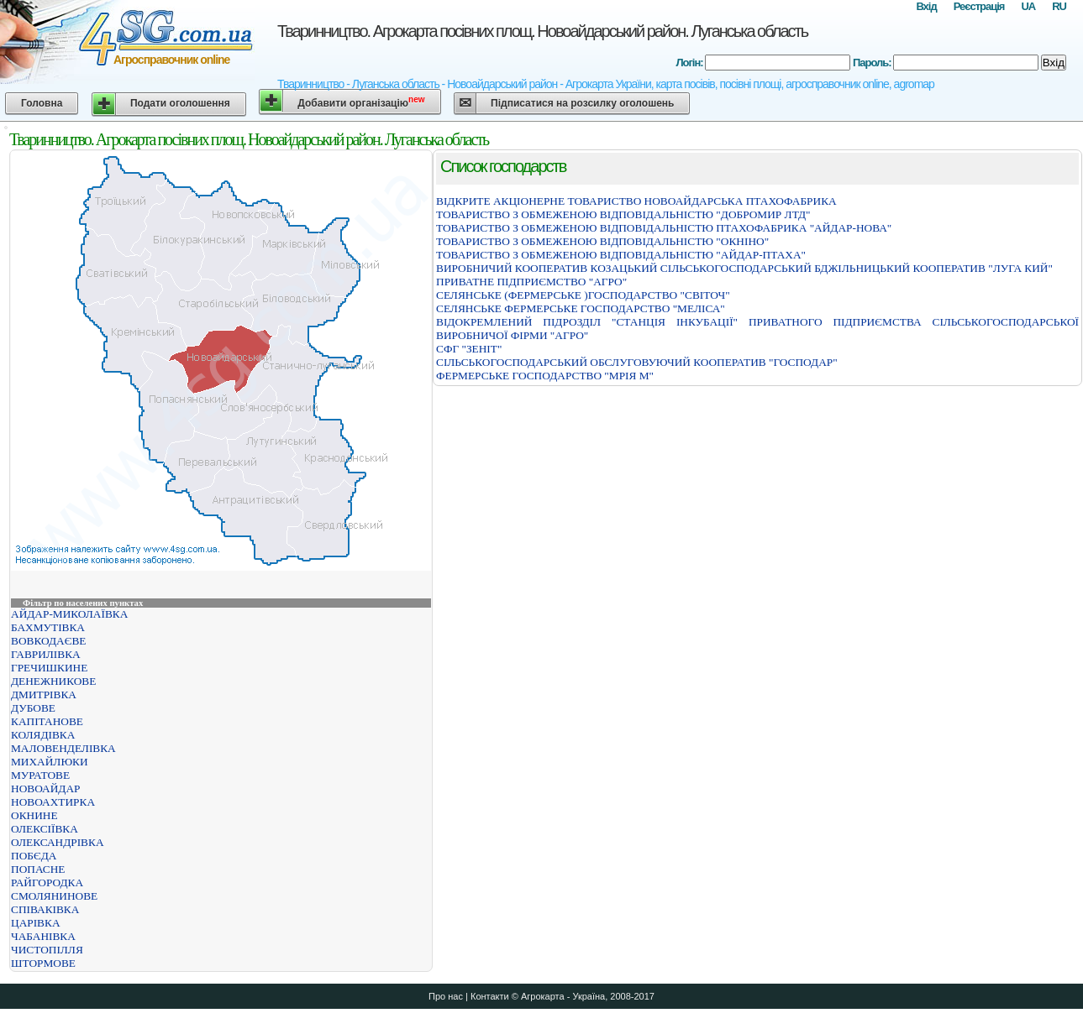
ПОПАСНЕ (38, 869)
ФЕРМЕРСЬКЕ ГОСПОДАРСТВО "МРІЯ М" (545, 375)
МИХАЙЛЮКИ (49, 761)
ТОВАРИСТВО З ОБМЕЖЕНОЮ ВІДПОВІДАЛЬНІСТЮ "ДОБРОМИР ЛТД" (623, 214)
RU (1059, 6)
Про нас (445, 996)
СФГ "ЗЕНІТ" (469, 348)
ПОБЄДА (33, 855)
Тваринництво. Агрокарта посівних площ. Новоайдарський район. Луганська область (542, 31)
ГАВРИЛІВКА (46, 654)
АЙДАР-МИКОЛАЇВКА (69, 614)
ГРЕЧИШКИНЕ (49, 667)
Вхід (926, 6)
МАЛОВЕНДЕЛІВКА (63, 748)
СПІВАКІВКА (45, 909)
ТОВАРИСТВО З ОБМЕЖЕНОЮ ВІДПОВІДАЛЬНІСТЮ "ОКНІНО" (602, 241)
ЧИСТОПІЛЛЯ (47, 949)
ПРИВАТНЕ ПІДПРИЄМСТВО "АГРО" (531, 281)
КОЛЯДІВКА (43, 734)
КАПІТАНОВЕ (47, 721)
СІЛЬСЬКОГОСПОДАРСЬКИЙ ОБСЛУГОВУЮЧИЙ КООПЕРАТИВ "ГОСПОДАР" (637, 362)
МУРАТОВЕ (40, 775)
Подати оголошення (180, 103)
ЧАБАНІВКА (43, 936)
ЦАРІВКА (35, 922)
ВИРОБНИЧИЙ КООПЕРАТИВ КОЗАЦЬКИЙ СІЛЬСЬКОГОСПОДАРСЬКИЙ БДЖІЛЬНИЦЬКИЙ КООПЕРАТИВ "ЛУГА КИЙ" (744, 268)
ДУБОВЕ (33, 708)
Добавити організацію (360, 102)
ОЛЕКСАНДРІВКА (57, 842)
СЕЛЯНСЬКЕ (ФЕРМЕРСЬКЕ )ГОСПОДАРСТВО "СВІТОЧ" (583, 295)
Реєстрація (979, 6)
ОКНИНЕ (34, 815)
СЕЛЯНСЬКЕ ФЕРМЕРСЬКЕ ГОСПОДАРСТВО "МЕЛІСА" (580, 308)
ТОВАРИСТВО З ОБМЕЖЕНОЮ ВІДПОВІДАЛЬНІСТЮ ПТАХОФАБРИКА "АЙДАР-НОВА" (663, 228)
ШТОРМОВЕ (43, 963)
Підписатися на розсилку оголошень (582, 103)
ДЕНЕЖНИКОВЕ (53, 681)
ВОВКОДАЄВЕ (48, 640)
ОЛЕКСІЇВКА (44, 828)
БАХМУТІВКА (48, 627)
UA (1028, 6)
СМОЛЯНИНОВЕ (54, 896)
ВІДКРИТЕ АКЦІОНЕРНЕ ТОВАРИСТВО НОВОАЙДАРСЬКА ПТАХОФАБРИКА (636, 201)
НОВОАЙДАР (45, 788)
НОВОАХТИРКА (53, 802)
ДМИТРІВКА (43, 694)
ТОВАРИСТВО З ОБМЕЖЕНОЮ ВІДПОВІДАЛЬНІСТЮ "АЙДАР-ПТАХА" (621, 254)
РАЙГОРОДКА (47, 882)
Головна (41, 103)
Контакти (490, 996)
